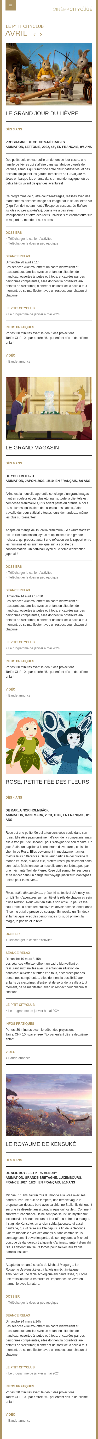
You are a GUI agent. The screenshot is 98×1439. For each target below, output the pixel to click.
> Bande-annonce (18, 361)
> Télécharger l (29, 573)
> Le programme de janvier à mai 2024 (33, 314)
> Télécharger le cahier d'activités (29, 239)
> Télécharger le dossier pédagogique (32, 243)
